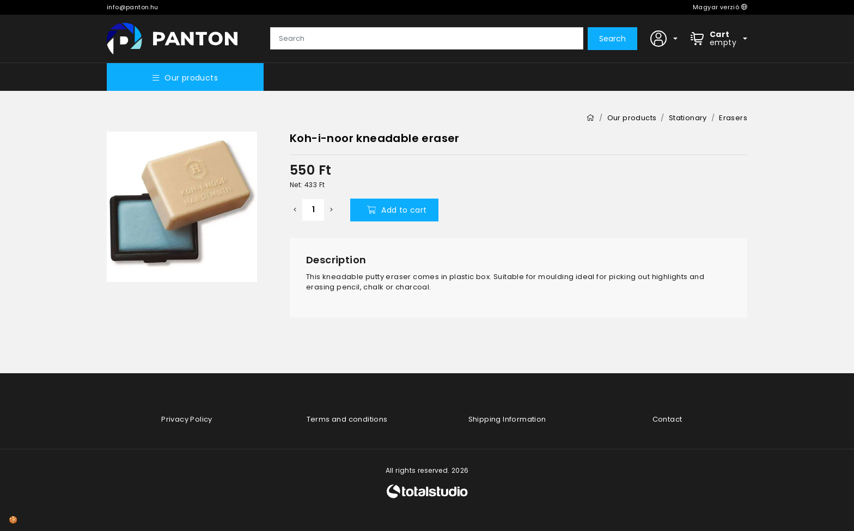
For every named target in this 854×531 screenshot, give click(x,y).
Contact (667, 419)
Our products (185, 77)
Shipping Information (507, 419)
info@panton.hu (132, 7)
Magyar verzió (720, 7)
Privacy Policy (186, 419)
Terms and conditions (347, 419)
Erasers (733, 118)
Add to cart (397, 210)
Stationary (688, 118)
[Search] (426, 38)
